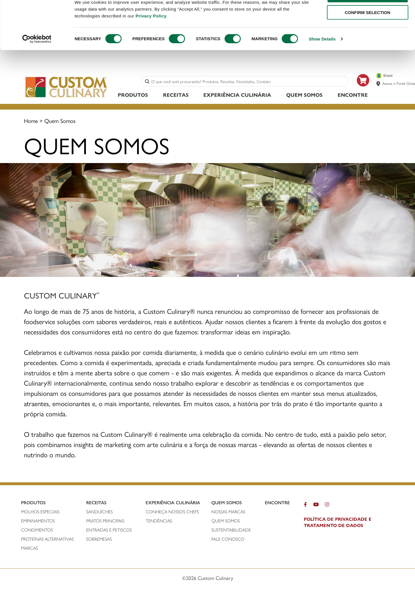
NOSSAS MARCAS (228, 512)
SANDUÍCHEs (99, 512)
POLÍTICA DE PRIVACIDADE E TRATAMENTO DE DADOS (337, 523)
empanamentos (38, 521)
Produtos (133, 95)
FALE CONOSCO (227, 540)
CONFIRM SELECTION (367, 30)
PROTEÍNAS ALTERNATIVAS (47, 540)
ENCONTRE (353, 95)
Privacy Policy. (151, 34)
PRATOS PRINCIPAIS (105, 521)
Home (31, 121)
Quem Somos (304, 95)
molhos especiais (40, 512)
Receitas (176, 95)
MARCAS (29, 549)
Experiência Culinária (237, 95)
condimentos (37, 531)
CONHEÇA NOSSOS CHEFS (172, 512)
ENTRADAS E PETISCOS (109, 531)
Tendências (159, 521)
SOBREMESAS (99, 540)
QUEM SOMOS (225, 521)
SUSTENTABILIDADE (231, 531)
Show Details (322, 57)
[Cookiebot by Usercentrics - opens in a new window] (37, 57)
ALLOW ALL (367, 14)
